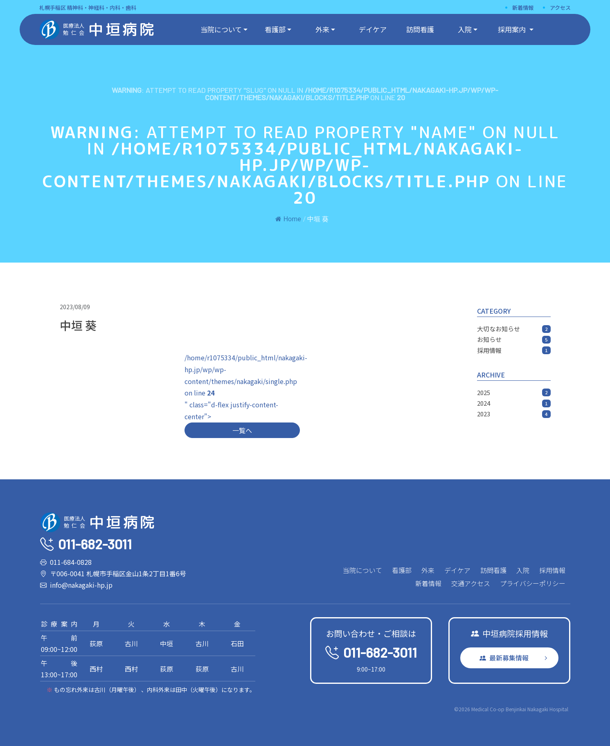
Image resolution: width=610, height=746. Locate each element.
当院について (221, 29)
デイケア (373, 29)
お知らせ (514, 339)
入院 (465, 29)
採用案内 (512, 29)
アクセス (560, 7)
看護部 (275, 29)
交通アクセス (470, 583)
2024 (514, 403)
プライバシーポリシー (532, 583)
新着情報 (522, 7)
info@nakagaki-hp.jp (81, 585)
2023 (514, 413)
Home (288, 219)
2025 (514, 392)
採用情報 (514, 350)
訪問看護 (420, 29)
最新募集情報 (504, 658)
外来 (322, 29)
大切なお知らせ (514, 328)
